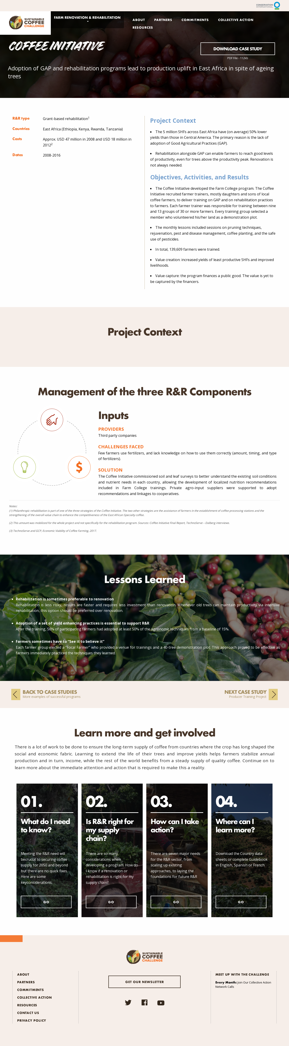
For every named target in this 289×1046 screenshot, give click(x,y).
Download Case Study (237, 48)
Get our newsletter (144, 982)
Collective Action (236, 20)
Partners (163, 20)
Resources (143, 27)
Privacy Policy (31, 1020)
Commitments (195, 20)
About (139, 20)
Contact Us (28, 1013)
